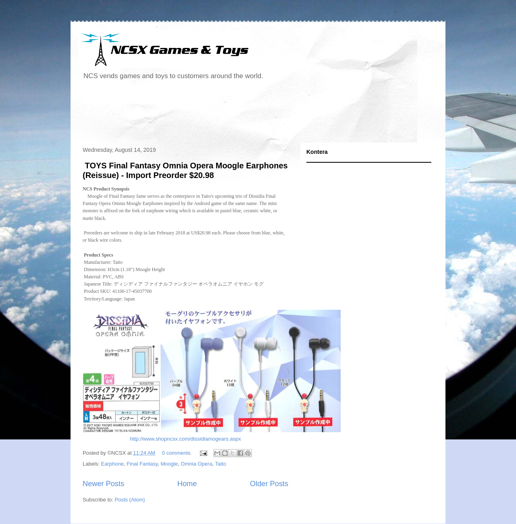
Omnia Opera (196, 464)
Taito (220, 464)
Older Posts (269, 484)
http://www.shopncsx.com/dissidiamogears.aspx (185, 439)
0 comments (176, 453)
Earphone (112, 464)
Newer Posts (103, 484)
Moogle (169, 464)
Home (187, 484)
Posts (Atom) (130, 500)
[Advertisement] (225, 114)
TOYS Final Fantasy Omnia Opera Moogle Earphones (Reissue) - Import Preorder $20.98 (185, 170)
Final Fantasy (142, 464)
